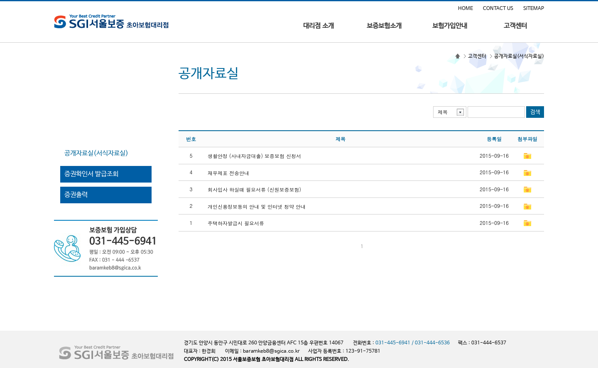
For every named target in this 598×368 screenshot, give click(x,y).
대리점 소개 (318, 26)
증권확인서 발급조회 (91, 174)
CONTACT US (498, 9)
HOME (465, 9)
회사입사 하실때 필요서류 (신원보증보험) (254, 189)
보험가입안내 (449, 26)
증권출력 (76, 195)
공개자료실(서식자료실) (96, 153)
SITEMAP (533, 9)
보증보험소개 (384, 26)
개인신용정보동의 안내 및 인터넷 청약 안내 (257, 206)
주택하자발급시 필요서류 (236, 223)
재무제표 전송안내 (228, 172)
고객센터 (515, 26)
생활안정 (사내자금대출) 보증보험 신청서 (254, 155)
